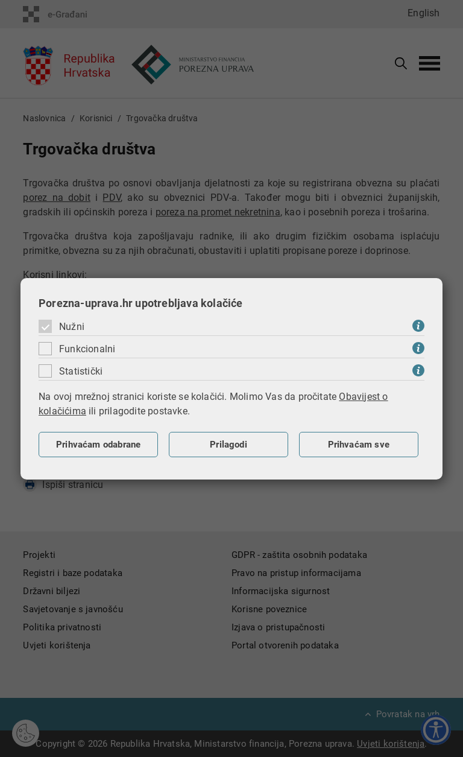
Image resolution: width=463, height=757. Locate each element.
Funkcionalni (87, 349)
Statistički (80, 371)
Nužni (71, 326)
